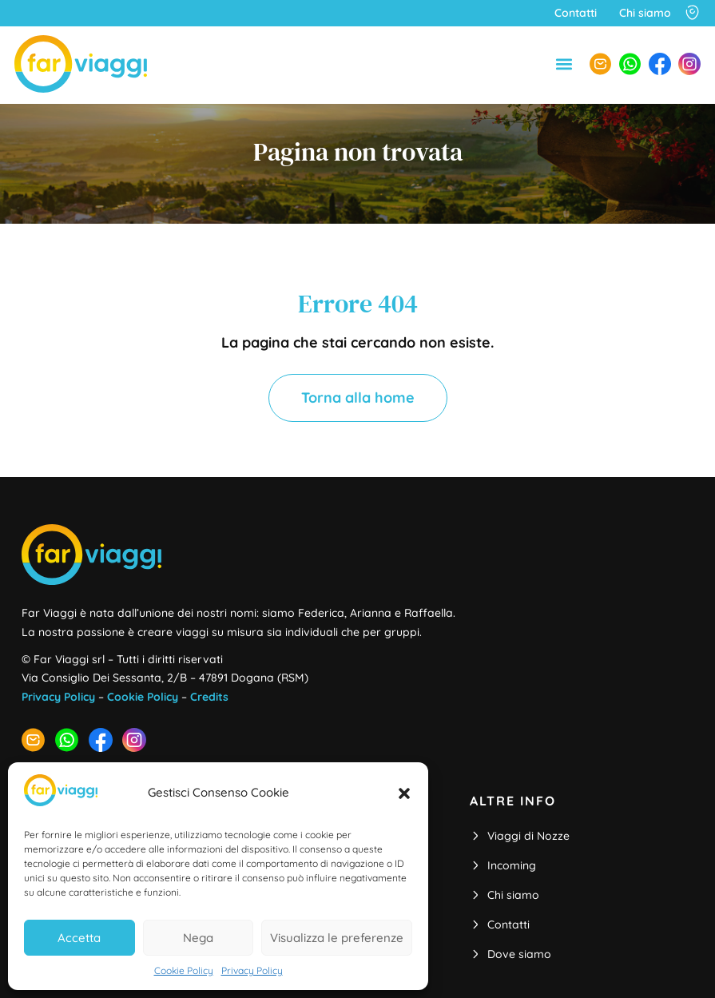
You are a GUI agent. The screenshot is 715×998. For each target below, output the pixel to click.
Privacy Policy (252, 970)
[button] (404, 793)
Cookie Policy (183, 970)
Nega (198, 937)
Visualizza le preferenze (336, 937)
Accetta (79, 937)
